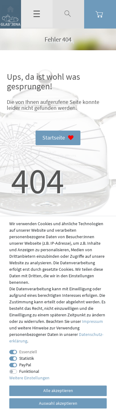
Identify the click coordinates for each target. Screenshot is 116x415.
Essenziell (28, 352)
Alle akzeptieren (58, 390)
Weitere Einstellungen (29, 378)
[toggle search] (68, 14)
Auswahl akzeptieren (58, 403)
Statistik (26, 358)
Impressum (92, 321)
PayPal (25, 365)
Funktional (29, 371)
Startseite (58, 137)
